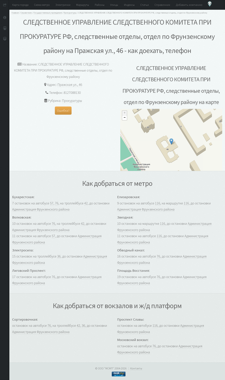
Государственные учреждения (48, 12)
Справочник (26, 12)
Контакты (136, 368)
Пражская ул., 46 (70, 84)
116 (157, 203)
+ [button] (125, 113)
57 (51, 203)
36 (59, 256)
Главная (15, 12)
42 (86, 203)
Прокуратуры (70, 12)
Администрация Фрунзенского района (41, 209)
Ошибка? (63, 110)
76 (56, 203)
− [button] (125, 117)
